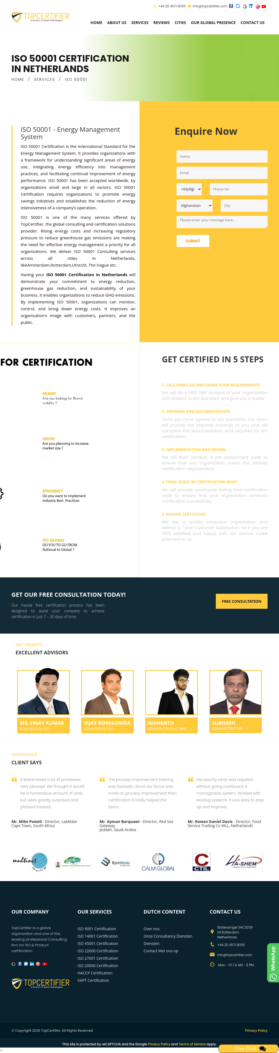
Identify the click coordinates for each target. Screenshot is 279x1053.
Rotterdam (61, 265)
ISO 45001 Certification (98, 943)
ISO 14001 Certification (98, 936)
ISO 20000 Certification (98, 965)
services (139, 22)
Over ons (152, 928)
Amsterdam (38, 265)
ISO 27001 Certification (98, 958)
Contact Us (253, 22)
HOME (17, 79)
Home (96, 22)
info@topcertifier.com (207, 6)
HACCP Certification (95, 973)
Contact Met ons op (161, 950)
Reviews (161, 22)
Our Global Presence (213, 22)
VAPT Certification (93, 980)
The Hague (98, 265)
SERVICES (44, 79)
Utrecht (79, 265)
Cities (180, 22)
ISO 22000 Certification (98, 950)
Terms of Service (192, 1044)
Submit (193, 240)
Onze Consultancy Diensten (168, 936)
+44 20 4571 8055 (172, 6)
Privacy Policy (256, 1030)
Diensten (151, 943)
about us (116, 22)
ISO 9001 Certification (97, 928)
